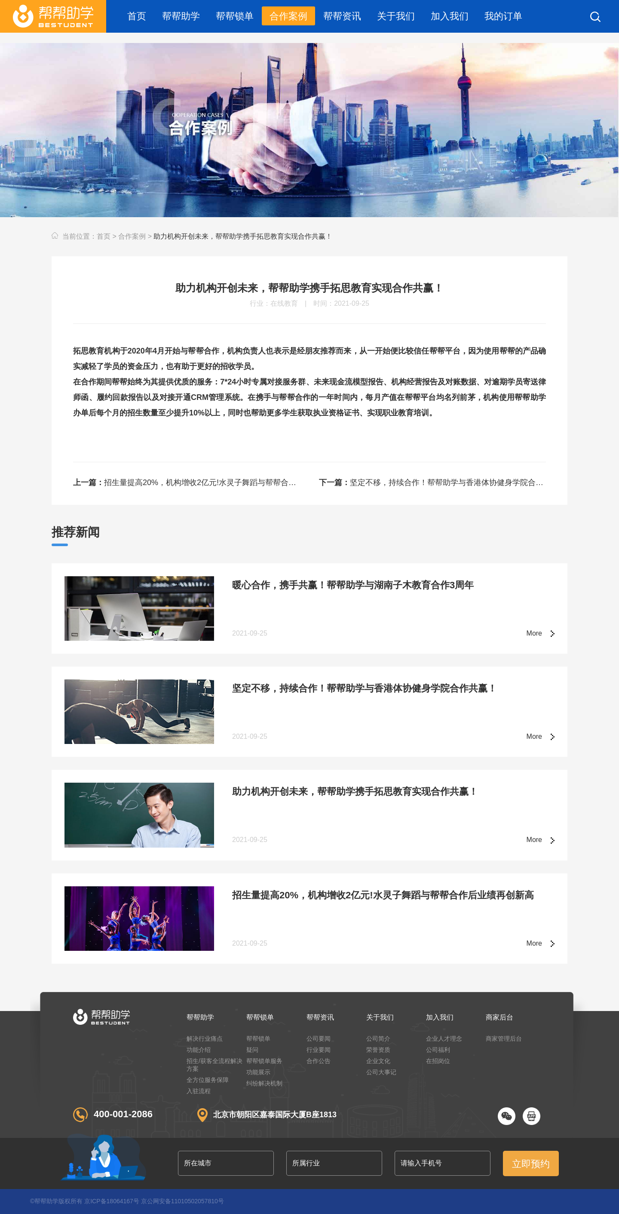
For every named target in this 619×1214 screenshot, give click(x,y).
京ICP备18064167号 (111, 1201)
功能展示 (258, 1072)
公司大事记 (381, 1072)
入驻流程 (199, 1091)
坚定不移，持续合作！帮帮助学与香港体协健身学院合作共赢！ (432, 482)
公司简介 (378, 1038)
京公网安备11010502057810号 (182, 1201)
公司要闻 (318, 1038)
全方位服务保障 (208, 1079)
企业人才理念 (444, 1038)
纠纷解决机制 (264, 1083)
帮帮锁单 (235, 16)
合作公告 (318, 1060)
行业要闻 (318, 1049)
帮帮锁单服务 (264, 1060)
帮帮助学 (181, 16)
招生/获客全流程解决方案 (214, 1064)
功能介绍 (199, 1049)
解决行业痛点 (205, 1038)
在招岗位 (438, 1060)
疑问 (252, 1049)
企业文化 (378, 1060)
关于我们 (396, 16)
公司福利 (438, 1049)
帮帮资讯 (342, 16)
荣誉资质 (378, 1049)
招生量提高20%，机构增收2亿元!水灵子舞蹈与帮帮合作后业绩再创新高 (186, 482)
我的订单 (503, 16)
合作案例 (288, 16)
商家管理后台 (504, 1038)
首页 (136, 16)
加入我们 (450, 16)
